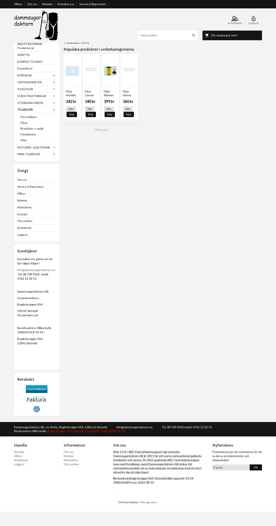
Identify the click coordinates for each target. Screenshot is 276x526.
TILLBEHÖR (36, 124)
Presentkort (24, 83)
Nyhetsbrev (24, 221)
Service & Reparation (92, 4)
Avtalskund (24, 242)
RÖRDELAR (36, 90)
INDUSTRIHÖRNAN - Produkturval (30, 60)
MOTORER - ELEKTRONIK (36, 162)
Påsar (24, 137)
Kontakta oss (66, 4)
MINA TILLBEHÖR (36, 168)
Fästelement (28, 149)
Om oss (32, 4)
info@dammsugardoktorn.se (36, 284)
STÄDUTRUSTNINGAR (36, 110)
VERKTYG (23, 69)
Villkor (18, 4)
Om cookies (24, 235)
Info (70, 123)
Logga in (22, 249)
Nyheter (47, 4)
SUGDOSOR (36, 103)
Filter (23, 154)
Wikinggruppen (148, 516)
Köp (82, 123)
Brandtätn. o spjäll (31, 143)
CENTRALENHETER (36, 96)
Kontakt (22, 228)
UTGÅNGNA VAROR (36, 117)
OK (256, 482)
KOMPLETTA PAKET (30, 76)
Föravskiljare (28, 131)
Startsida (69, 44)
